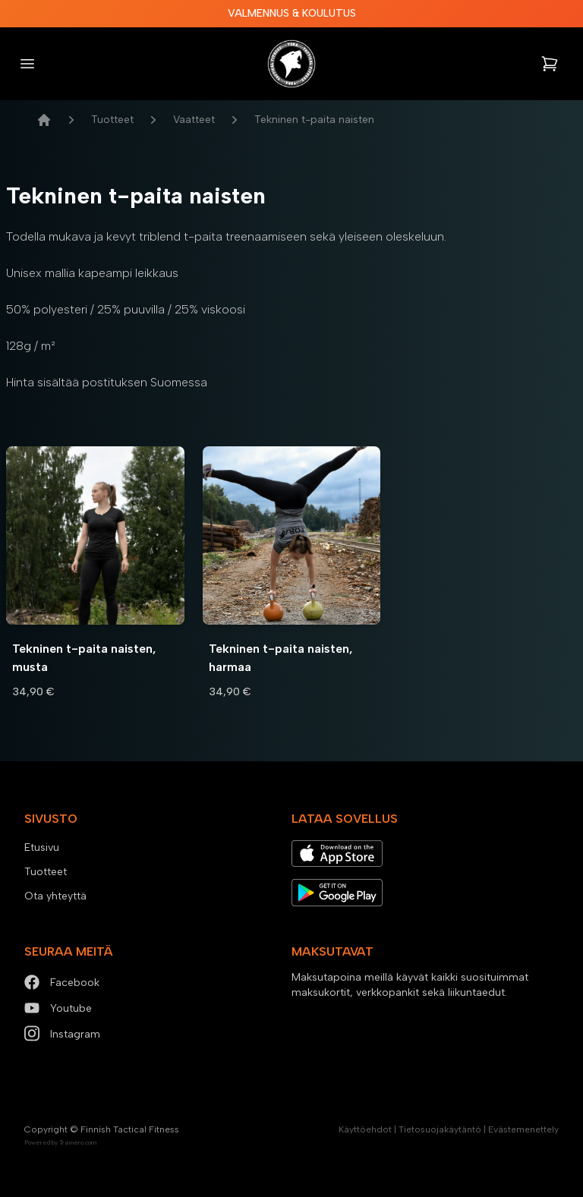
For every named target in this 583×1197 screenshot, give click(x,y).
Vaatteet (194, 119)
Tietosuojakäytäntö (440, 1129)
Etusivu (41, 847)
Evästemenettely (523, 1129)
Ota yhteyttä (55, 896)
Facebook (61, 982)
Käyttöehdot (365, 1129)
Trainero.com (77, 1142)
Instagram (62, 1034)
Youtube (58, 1008)
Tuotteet (112, 119)
